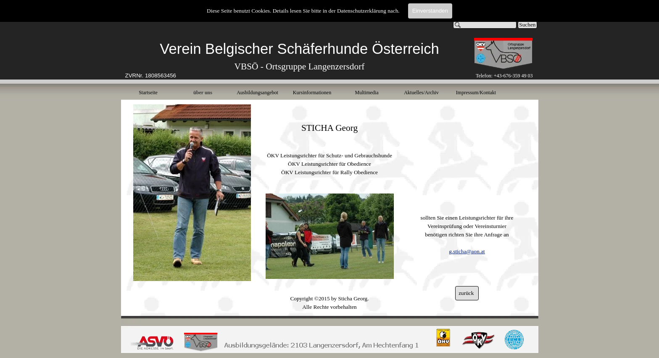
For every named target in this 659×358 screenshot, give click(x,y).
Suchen (527, 24)
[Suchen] (485, 25)
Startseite (148, 92)
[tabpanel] (300, 60)
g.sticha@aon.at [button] (467, 251)
